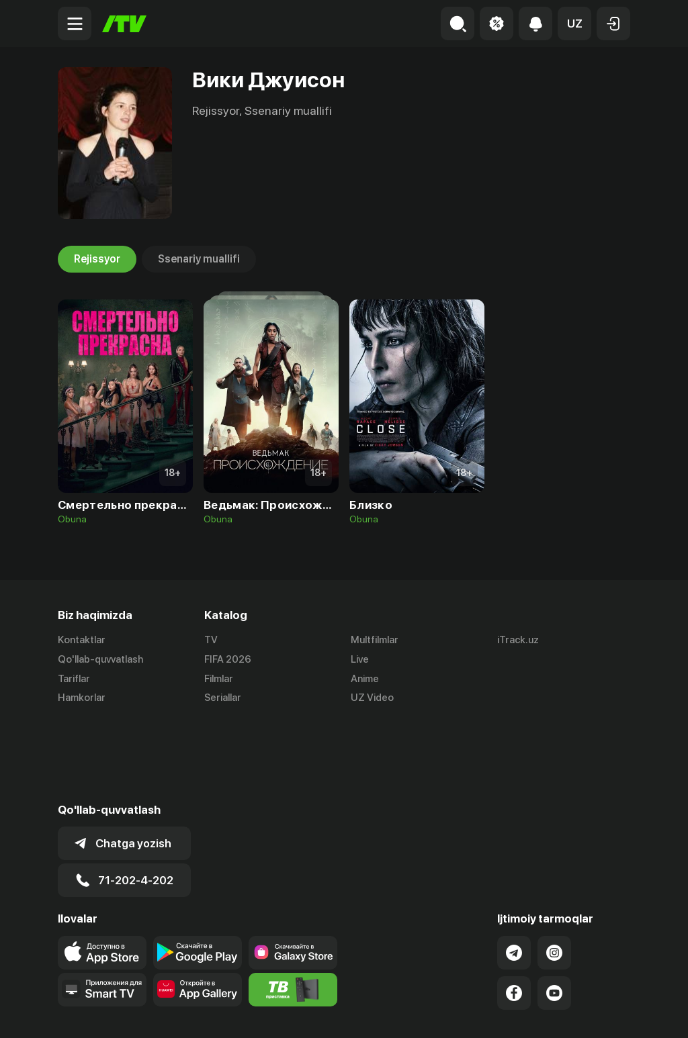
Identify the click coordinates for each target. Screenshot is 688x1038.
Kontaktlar (81, 640)
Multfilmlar (374, 640)
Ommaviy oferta (500, 1013)
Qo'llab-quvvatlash (100, 659)
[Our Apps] (102, 908)
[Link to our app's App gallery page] (197, 908)
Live (360, 659)
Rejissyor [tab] (97, 259)
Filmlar (218, 679)
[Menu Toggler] (74, 23)
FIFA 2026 (227, 659)
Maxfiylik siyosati (591, 1013)
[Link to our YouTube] (554, 911)
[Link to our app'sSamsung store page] (293, 871)
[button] (574, 23)
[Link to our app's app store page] (102, 871)
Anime (365, 679)
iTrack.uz (518, 640)
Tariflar (74, 679)
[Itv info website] (293, 908)
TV (211, 640)
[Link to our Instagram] (554, 871)
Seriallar (222, 698)
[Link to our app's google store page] (197, 871)
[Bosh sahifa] (124, 24)
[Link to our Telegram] (514, 871)
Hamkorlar (81, 698)
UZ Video (372, 698)
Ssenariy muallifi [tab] (199, 259)
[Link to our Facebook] (514, 911)
